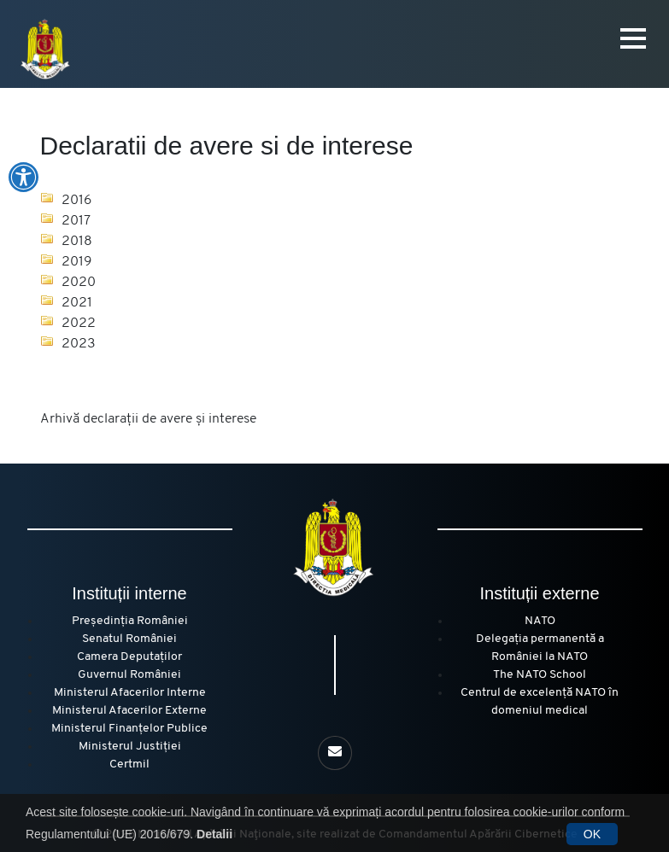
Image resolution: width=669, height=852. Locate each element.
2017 (76, 221)
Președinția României (130, 621)
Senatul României (129, 639)
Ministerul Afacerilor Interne (130, 692)
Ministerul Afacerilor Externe (129, 710)
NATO (540, 621)
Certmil (129, 764)
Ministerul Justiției (130, 746)
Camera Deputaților (129, 657)
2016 (77, 200)
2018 (77, 241)
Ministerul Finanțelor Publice (129, 728)
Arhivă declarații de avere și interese (148, 419)
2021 (77, 303)
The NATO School (539, 674)
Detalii (214, 834)
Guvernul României (129, 674)
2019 (77, 262)
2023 (79, 344)
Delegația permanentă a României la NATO (540, 648)
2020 (79, 282)
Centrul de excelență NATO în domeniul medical (540, 701)
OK (592, 834)
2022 (79, 323)
